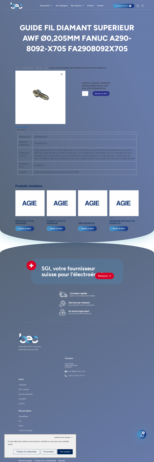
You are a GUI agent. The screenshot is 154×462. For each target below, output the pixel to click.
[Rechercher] (137, 5)
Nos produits (45, 6)
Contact (90, 6)
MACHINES (38, 68)
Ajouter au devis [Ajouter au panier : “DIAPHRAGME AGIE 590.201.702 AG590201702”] (119, 229)
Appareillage (23, 416)
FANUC (46, 68)
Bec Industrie (76, 6)
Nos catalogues (62, 6)
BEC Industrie (24, 389)
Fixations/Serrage (25, 430)
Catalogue (22, 385)
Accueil (17, 68)
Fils (20, 421)
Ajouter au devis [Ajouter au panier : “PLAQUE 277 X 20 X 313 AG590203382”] (56, 229)
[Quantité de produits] (85, 93)
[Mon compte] (142, 5)
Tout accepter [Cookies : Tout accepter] (65, 452)
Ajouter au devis (101, 93)
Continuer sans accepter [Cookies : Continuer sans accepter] (62, 437)
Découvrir (104, 276)
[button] (62, 74)
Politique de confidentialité (45, 461)
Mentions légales (25, 461)
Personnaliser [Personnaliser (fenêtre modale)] (48, 452)
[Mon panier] (123, 6)
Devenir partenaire (26, 394)
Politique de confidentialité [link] (26, 452)
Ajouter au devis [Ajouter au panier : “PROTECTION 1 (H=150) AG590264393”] (25, 229)
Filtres (21, 426)
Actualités (22, 399)
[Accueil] (16, 6)
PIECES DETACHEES (27, 68)
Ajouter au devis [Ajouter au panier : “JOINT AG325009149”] (87, 229)
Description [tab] (21, 130)
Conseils (100, 6)
